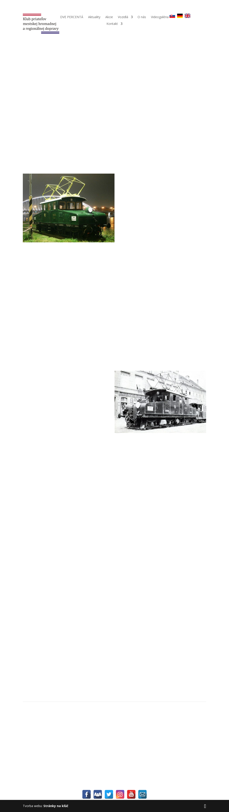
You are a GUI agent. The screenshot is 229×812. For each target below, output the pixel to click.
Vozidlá (123, 17)
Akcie (109, 17)
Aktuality (94, 17)
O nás (142, 17)
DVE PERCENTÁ (71, 17)
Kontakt (112, 24)
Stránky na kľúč (55, 806)
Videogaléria (160, 17)
